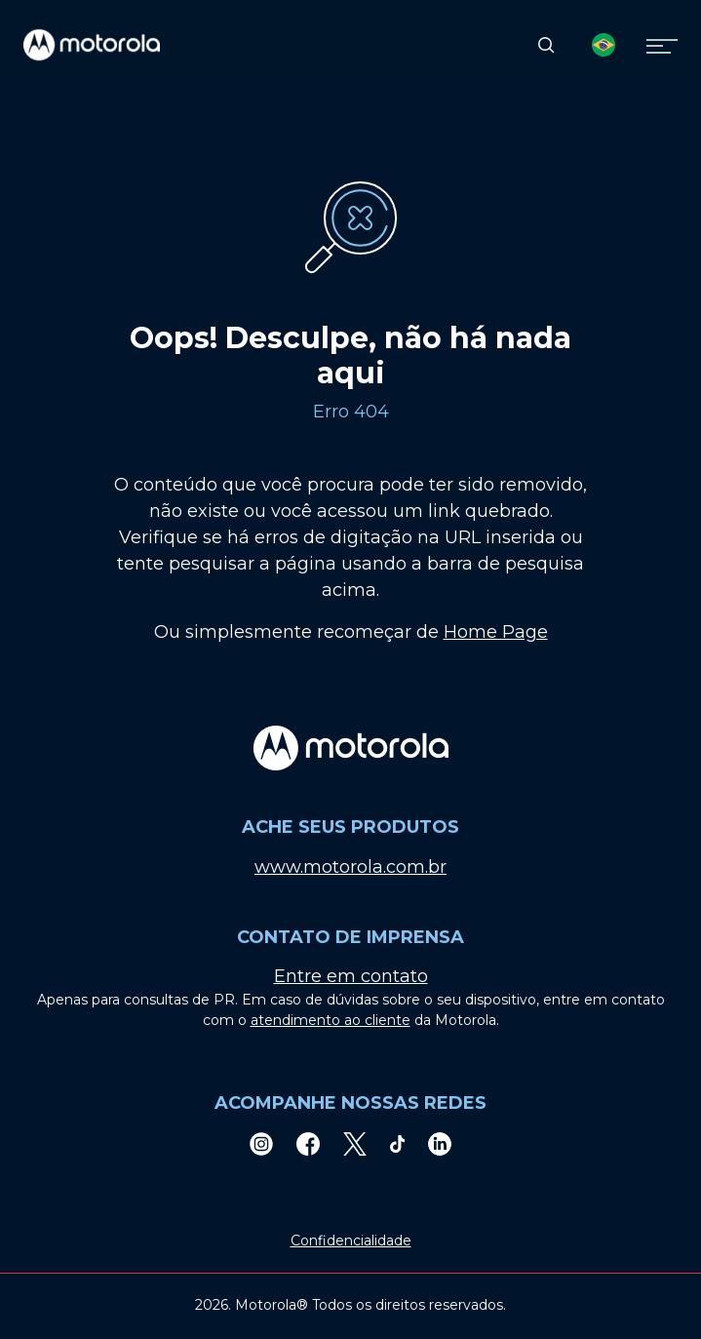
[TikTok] (398, 1143)
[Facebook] (308, 1143)
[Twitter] (355, 1143)
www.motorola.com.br (350, 867)
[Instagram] (261, 1143)
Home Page (496, 632)
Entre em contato (351, 976)
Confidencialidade (351, 1240)
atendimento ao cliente (330, 1020)
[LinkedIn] (439, 1143)
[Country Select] (603, 45)
